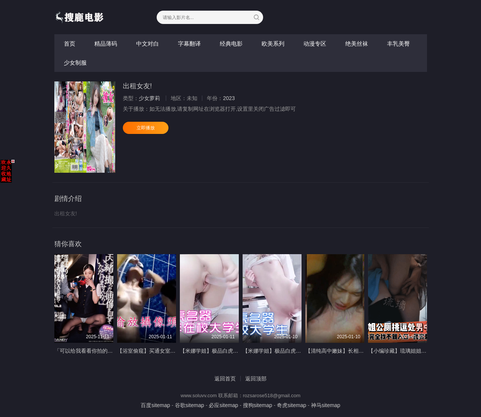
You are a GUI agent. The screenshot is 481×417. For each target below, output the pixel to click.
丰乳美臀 (398, 43)
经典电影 (231, 43)
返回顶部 (256, 379)
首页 (69, 43)
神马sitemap (325, 405)
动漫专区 (314, 43)
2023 (229, 98)
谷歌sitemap (189, 405)
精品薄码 (105, 43)
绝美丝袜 (356, 43)
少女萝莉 (149, 98)
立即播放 (146, 128)
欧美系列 (273, 43)
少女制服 (75, 62)
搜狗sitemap (257, 405)
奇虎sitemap (291, 405)
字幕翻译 (189, 43)
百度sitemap (155, 405)
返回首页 (225, 379)
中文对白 (147, 43)
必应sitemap (223, 405)
